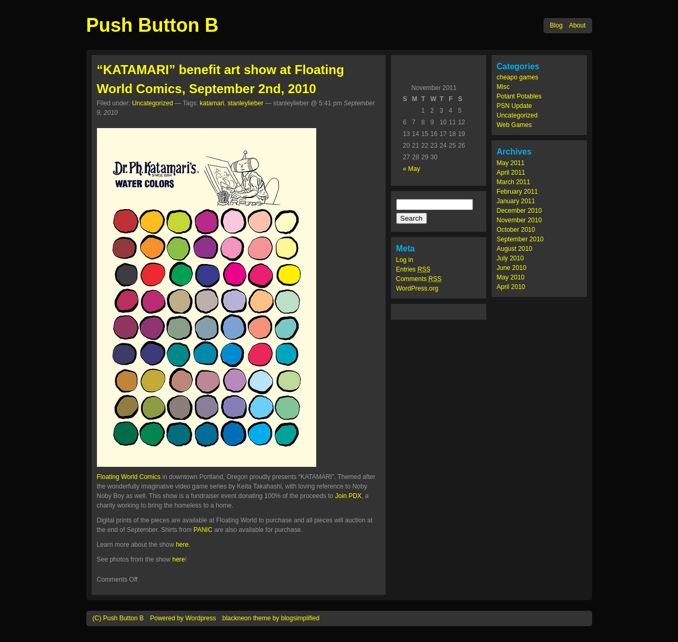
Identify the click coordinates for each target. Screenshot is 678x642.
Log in (405, 260)
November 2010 (519, 220)
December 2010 (519, 210)
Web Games (514, 125)
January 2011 (516, 201)
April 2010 (511, 287)
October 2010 (516, 229)
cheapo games (518, 77)
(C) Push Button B (118, 618)
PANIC (202, 530)
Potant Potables (519, 96)
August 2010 (514, 248)
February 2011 (517, 191)
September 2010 (520, 239)
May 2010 (511, 277)
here (182, 544)
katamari (212, 103)
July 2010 (510, 258)
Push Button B (152, 25)
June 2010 (512, 268)
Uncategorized (517, 115)
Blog (556, 25)
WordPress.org (417, 288)
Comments (419, 279)
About (577, 25)
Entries (413, 269)
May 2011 (511, 163)
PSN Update (514, 106)
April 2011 (511, 172)
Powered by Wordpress (183, 618)
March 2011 (513, 182)
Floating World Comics (128, 477)
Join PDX (348, 496)
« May (412, 169)
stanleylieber (245, 103)
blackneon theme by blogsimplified (270, 618)
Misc (503, 87)
